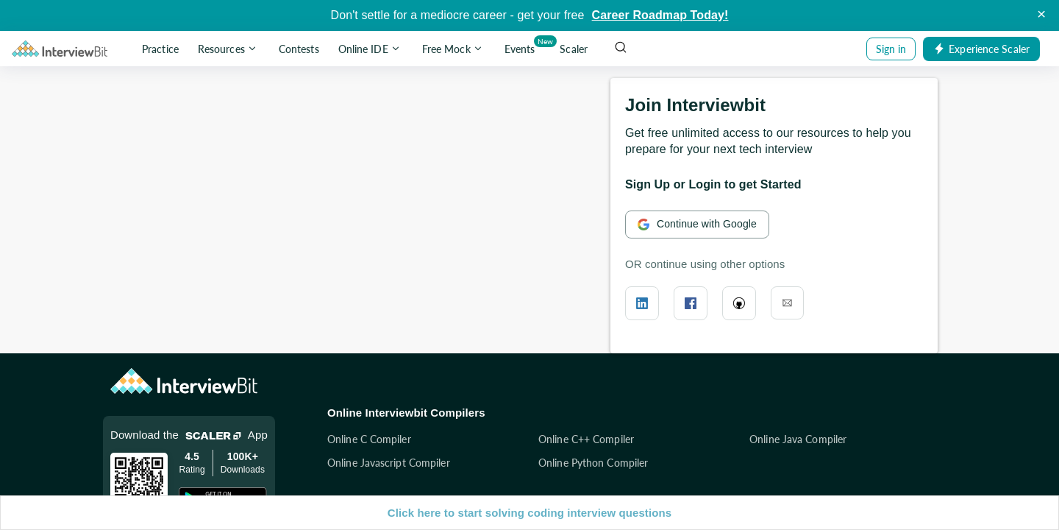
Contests (299, 49)
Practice (160, 49)
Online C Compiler (369, 439)
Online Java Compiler (797, 439)
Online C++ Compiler (586, 439)
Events (522, 46)
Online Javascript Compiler (388, 462)
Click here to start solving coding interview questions (529, 512)
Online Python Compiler (593, 462)
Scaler (574, 49)
